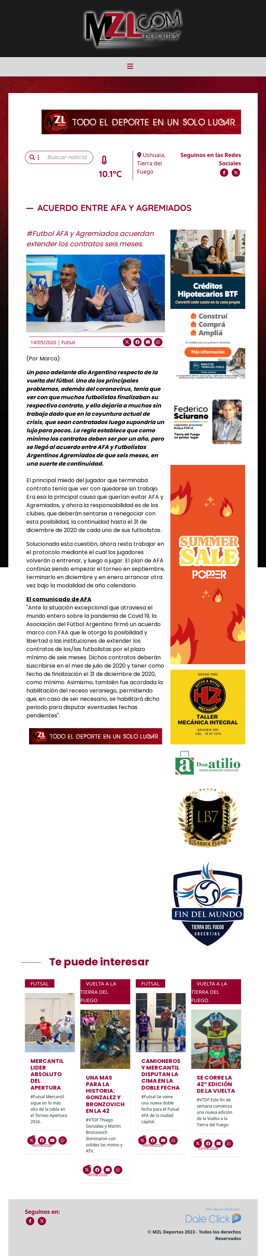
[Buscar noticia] (68, 157)
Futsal (68, 342)
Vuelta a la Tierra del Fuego (98, 991)
